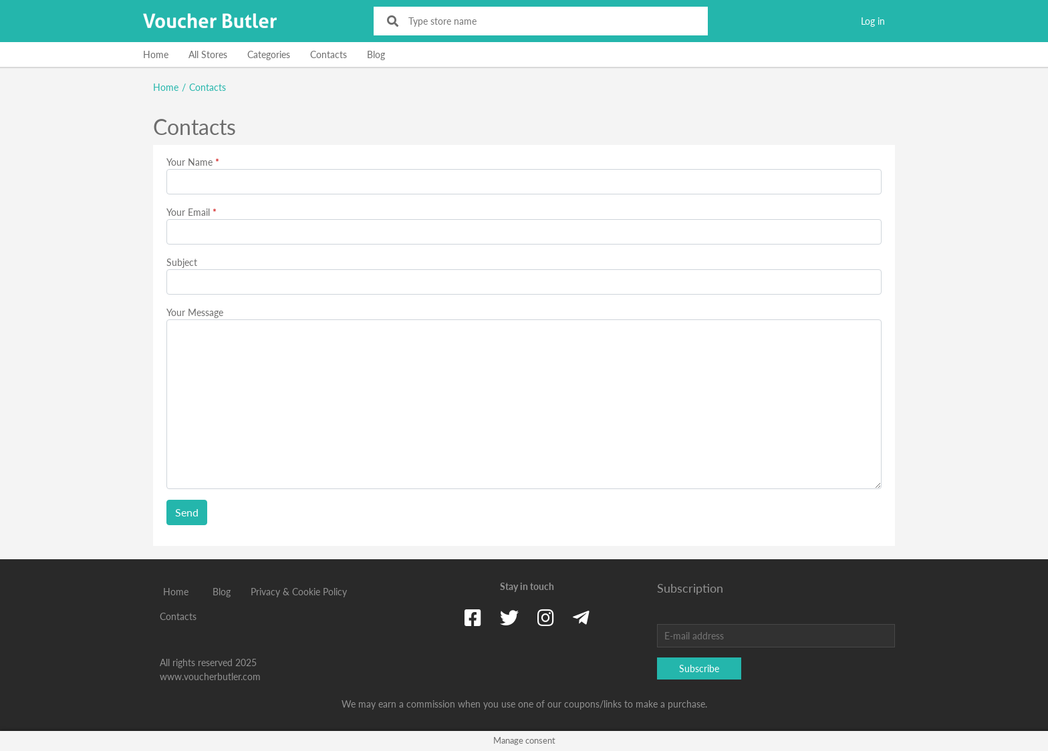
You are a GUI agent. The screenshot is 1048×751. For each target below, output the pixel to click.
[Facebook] (473, 617)
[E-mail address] (776, 635)
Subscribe (699, 668)
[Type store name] (549, 21)
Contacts (328, 54)
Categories (268, 54)
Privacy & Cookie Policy (299, 591)
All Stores (207, 54)
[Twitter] (509, 617)
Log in (873, 21)
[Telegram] (581, 617)
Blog (376, 54)
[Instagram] (545, 617)
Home (155, 54)
